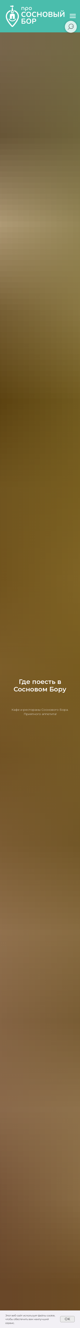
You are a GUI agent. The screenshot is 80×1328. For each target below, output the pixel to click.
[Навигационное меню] (73, 16)
